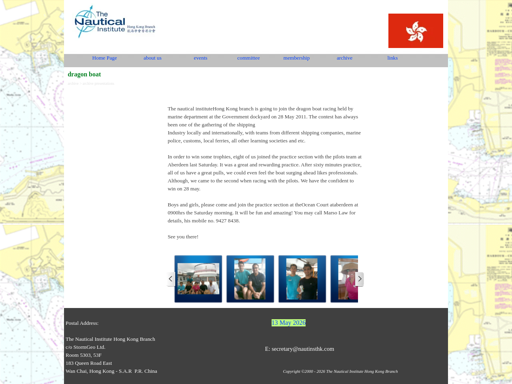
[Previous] (171, 279)
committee (248, 58)
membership (297, 58)
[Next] (359, 279)
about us (153, 58)
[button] (198, 279)
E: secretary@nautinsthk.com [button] (299, 349)
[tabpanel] (265, 169)
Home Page (104, 58)
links (393, 58)
